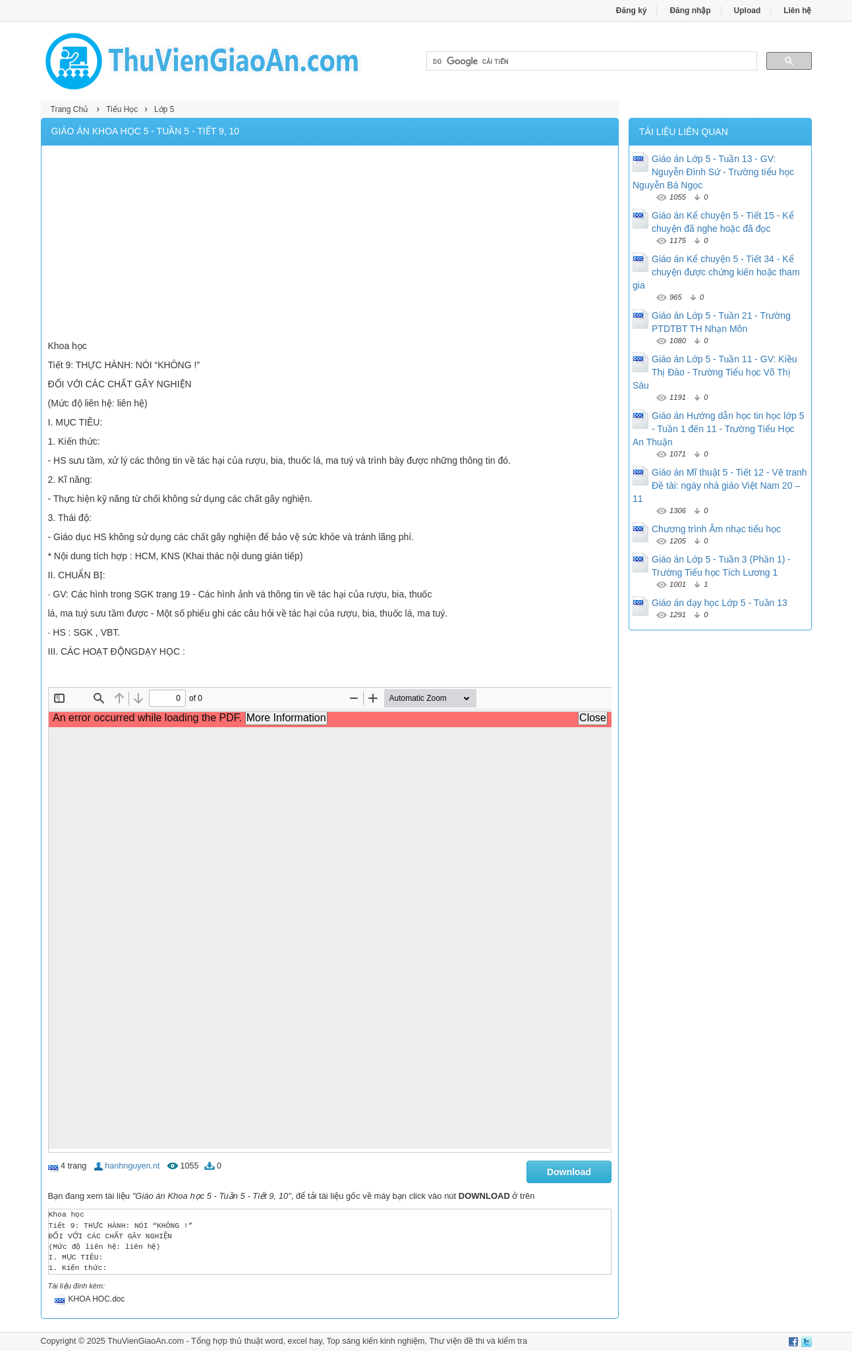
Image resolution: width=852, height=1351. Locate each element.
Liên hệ (797, 10)
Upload (747, 10)
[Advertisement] (330, 244)
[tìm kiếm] (590, 61)
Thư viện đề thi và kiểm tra (478, 1341)
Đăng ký (631, 10)
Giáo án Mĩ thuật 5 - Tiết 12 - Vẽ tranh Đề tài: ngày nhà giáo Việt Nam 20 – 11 (720, 485)
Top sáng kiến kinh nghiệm (375, 1341)
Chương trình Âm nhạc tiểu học (716, 529)
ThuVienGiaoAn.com (145, 1341)
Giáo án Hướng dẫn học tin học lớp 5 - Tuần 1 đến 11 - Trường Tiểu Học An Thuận (719, 428)
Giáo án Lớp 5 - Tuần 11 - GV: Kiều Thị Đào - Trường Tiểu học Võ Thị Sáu (715, 372)
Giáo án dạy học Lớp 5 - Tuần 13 (719, 602)
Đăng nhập (689, 10)
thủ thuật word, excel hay (276, 1341)
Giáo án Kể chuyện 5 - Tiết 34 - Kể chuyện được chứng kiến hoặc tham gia (716, 272)
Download (569, 1172)
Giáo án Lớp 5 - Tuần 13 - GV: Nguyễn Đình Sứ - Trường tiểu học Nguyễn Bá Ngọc (713, 171)
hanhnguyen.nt (132, 1166)
